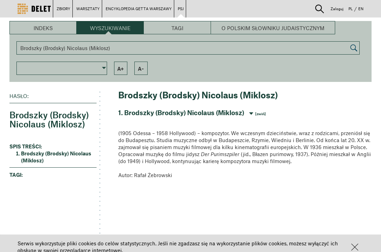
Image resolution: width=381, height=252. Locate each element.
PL (350, 8)
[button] (354, 247)
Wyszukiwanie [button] (110, 28)
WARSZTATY (88, 8)
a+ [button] (120, 68)
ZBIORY (63, 8)
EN (361, 8)
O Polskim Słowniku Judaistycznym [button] (272, 28)
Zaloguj (337, 8)
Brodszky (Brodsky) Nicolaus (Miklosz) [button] (56, 156)
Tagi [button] (177, 28)
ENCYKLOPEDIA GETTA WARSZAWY (139, 8)
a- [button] (141, 68)
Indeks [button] (43, 28)
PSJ (181, 8)
